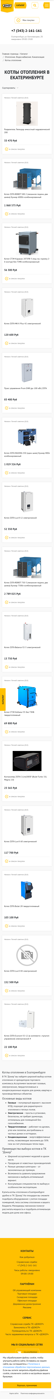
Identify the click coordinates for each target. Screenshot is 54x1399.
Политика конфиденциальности (32, 1393)
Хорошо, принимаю (27, 1385)
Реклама (27, 1307)
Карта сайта (14, 1393)
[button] (27, 149)
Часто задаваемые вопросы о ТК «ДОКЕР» (27, 1334)
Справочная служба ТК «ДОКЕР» (27, 1324)
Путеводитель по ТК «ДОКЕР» (27, 1330)
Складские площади (27, 1297)
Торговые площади (27, 1293)
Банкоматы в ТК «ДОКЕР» (27, 1327)
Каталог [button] (20, 5)
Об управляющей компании (27, 1290)
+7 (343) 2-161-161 (26, 30)
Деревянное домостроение (27, 1304)
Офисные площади (27, 1300)
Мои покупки (27, 20)
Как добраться (27, 1257)
